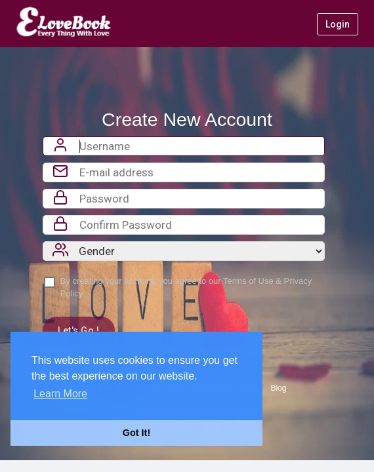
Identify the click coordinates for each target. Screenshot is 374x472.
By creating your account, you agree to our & (186, 287)
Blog (278, 388)
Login (337, 24)
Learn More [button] (60, 393)
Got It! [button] (136, 432)
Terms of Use (248, 281)
